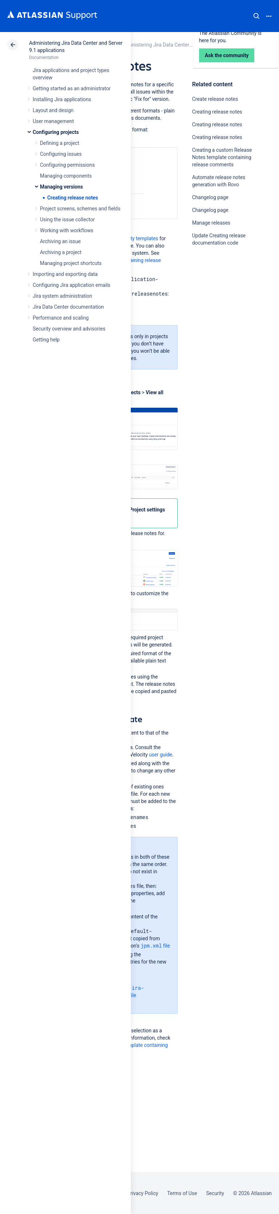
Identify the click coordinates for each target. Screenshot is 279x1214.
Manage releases (211, 223)
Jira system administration (62, 296)
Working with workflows (66, 230)
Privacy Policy (142, 1193)
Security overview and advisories (69, 329)
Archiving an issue (60, 241)
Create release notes (215, 99)
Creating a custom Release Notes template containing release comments (222, 157)
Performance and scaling (61, 318)
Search (256, 16)
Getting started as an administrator (72, 88)
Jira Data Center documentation (68, 307)
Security (215, 1193)
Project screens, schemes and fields (80, 208)
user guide (160, 755)
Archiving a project (60, 252)
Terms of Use (182, 1193)
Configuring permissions (67, 165)
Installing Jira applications (62, 99)
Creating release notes (72, 198)
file (155, 945)
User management (53, 121)
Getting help (46, 340)
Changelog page (210, 197)
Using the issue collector (67, 219)
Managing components (66, 176)
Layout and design (53, 110)
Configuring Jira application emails (71, 285)
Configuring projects (56, 132)
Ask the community (217, 314)
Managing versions (61, 187)
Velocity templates (137, 238)
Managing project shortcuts (71, 263)
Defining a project (59, 143)
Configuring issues (61, 154)
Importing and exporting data (65, 274)
